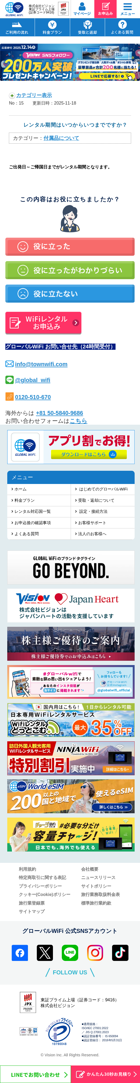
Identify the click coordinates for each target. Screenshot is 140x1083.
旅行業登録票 (32, 903)
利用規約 (27, 869)
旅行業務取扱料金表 (100, 894)
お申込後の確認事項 (33, 523)
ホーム (21, 489)
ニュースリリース (98, 877)
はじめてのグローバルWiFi (102, 489)
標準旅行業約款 (96, 903)
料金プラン (25, 500)
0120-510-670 (33, 397)
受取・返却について (96, 500)
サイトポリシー (96, 886)
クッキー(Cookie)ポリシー (44, 894)
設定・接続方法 (92, 511)
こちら (78, 421)
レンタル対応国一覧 (33, 511)
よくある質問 (27, 534)
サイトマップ (32, 911)
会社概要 (89, 869)
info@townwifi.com (41, 364)
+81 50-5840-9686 (59, 413)
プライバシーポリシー (40, 886)
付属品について (61, 138)
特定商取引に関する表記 (42, 877)
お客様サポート (92, 523)
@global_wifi (32, 380)
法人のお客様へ (92, 534)
